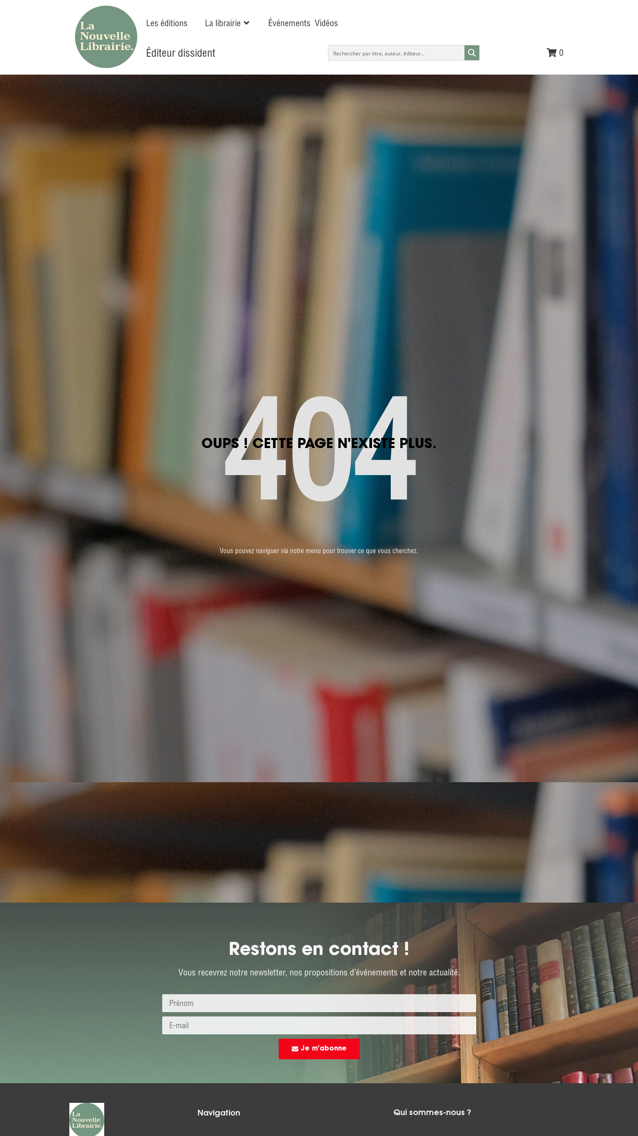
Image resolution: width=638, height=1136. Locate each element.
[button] (228, 23)
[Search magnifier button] (471, 52)
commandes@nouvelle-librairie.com (473, 766)
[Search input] (396, 53)
